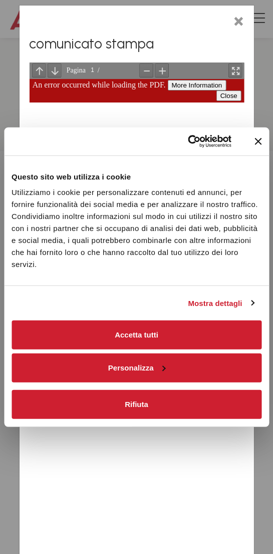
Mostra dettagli (215, 302)
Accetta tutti (136, 334)
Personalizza (137, 367)
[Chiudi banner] (257, 141)
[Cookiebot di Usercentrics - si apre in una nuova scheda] (187, 141)
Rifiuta (136, 404)
